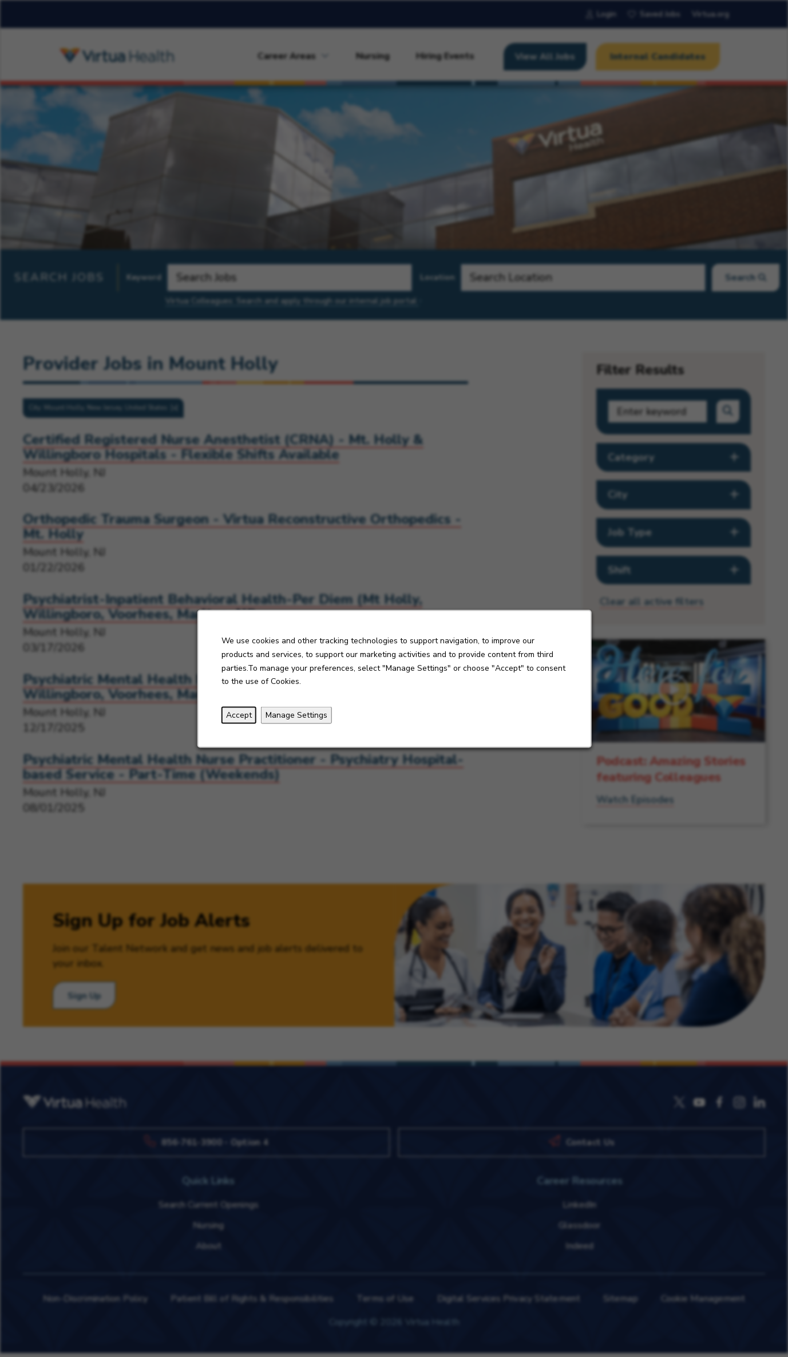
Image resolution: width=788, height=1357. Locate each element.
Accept (238, 714)
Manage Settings (296, 714)
